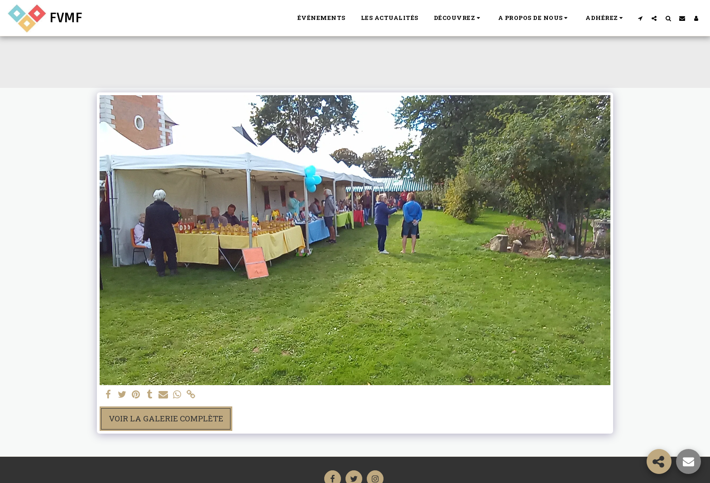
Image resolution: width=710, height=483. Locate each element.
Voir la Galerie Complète (166, 418)
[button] (458, 18)
